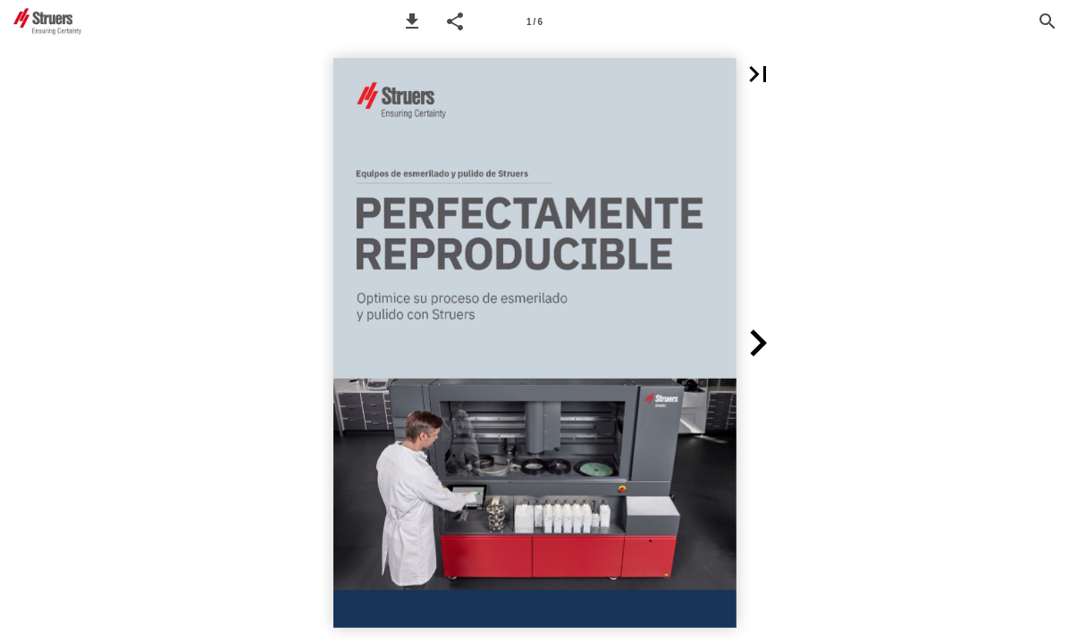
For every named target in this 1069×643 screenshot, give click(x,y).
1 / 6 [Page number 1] (534, 22)
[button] (412, 21)
